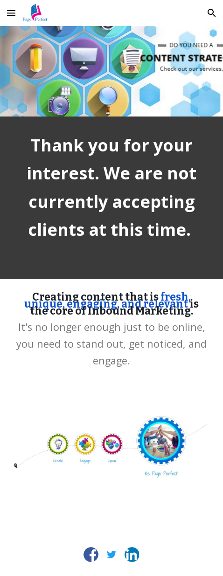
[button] (11, 13)
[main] (112, 198)
